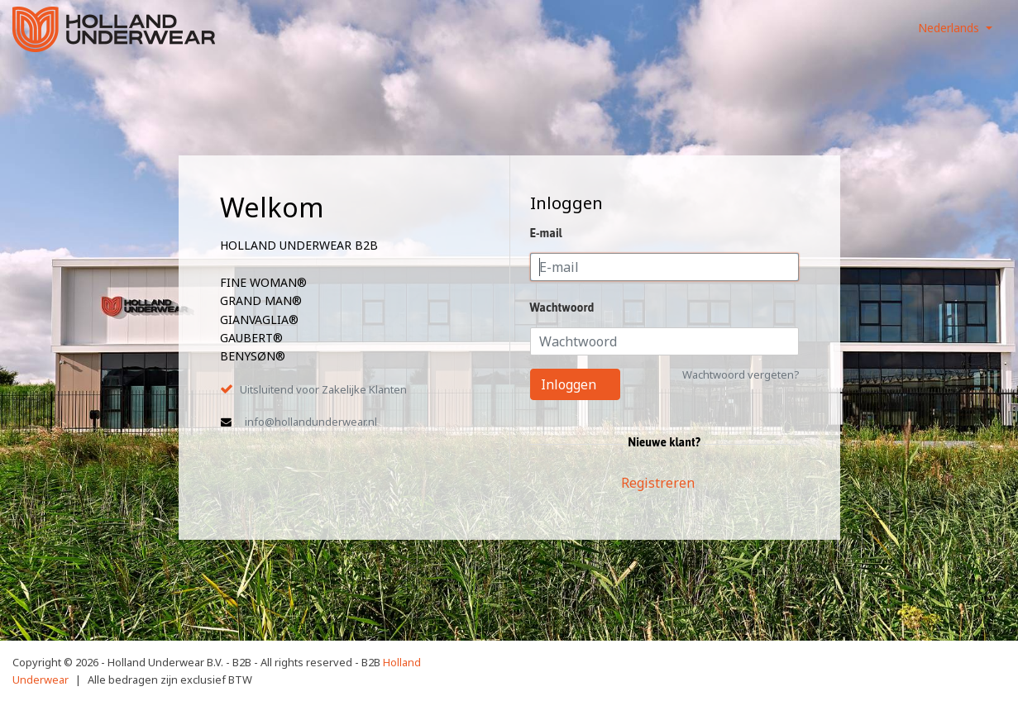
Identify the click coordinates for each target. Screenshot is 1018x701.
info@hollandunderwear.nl (311, 421)
